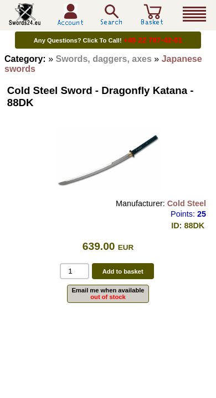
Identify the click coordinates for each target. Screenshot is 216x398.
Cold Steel (186, 203)
